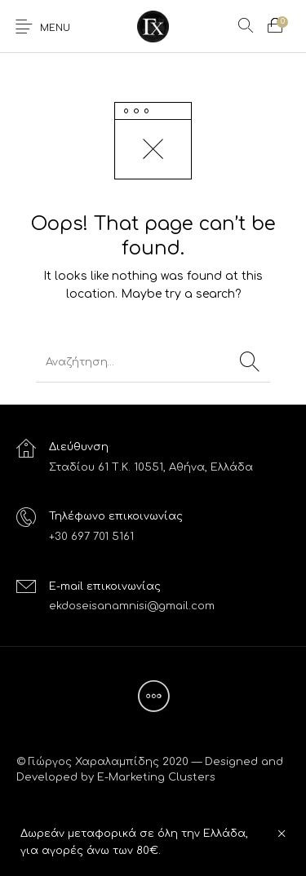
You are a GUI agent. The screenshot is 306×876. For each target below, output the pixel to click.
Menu (55, 28)
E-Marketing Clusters (156, 777)
